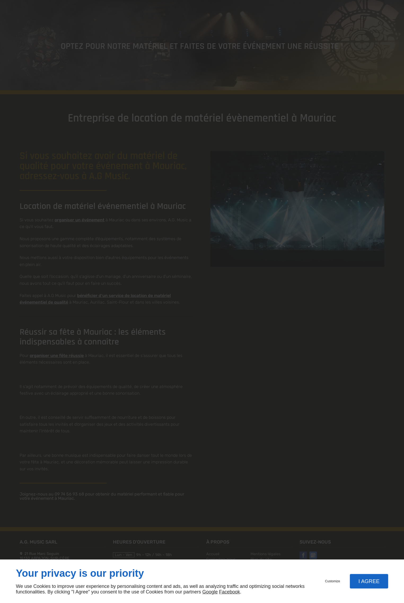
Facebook (229, 592)
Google (210, 592)
